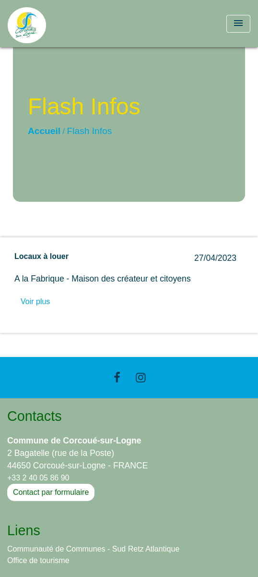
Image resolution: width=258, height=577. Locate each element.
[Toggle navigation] (238, 24)
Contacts (34, 416)
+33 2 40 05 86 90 (38, 478)
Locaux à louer (41, 256)
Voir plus (35, 301)
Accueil (44, 131)
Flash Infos (89, 131)
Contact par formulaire (51, 492)
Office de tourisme (38, 560)
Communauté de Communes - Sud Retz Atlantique (93, 549)
